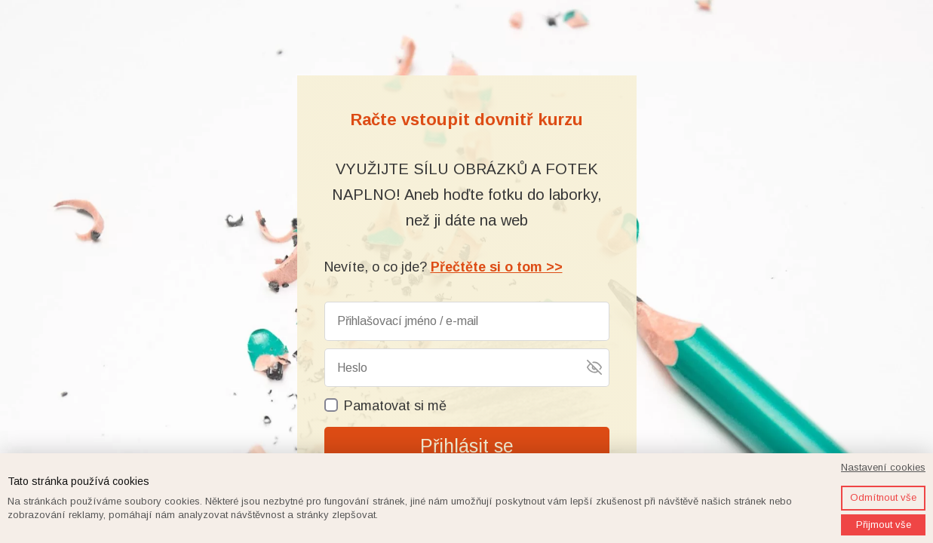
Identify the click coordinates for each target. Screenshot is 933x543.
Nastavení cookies (883, 467)
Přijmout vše (883, 524)
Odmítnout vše (883, 497)
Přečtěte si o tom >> (497, 267)
